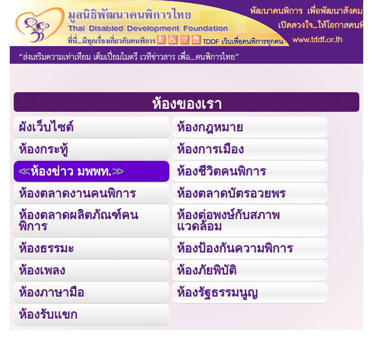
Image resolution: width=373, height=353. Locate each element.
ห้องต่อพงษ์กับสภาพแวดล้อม (228, 220)
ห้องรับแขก (48, 314)
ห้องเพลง (42, 270)
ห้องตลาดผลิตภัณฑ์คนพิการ (78, 220)
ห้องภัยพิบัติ (206, 270)
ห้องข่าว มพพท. (71, 171)
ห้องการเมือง (210, 149)
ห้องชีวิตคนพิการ (221, 171)
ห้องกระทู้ (43, 149)
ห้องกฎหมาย (210, 127)
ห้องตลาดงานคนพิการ (77, 193)
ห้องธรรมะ (46, 248)
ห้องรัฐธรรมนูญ (217, 292)
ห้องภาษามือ (51, 292)
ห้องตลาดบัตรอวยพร (231, 193)
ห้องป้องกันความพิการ (235, 248)
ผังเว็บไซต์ (46, 127)
